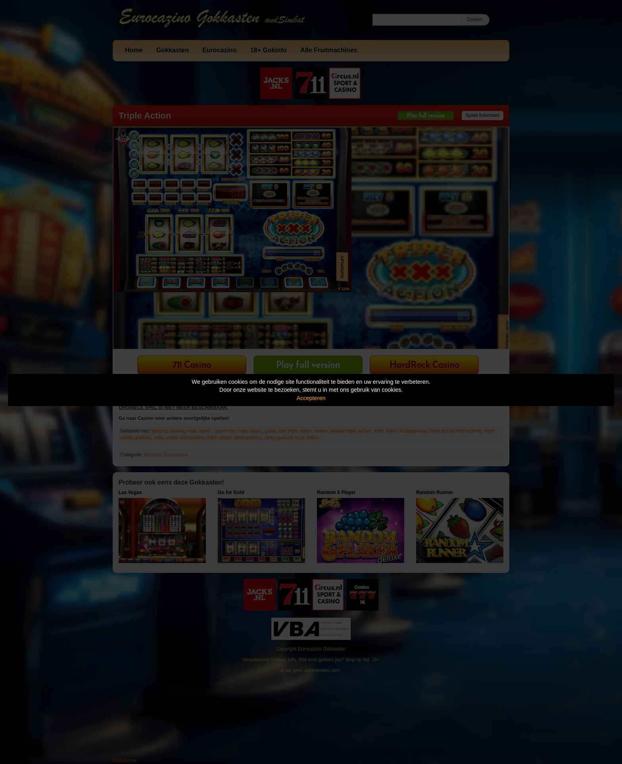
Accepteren (311, 398)
